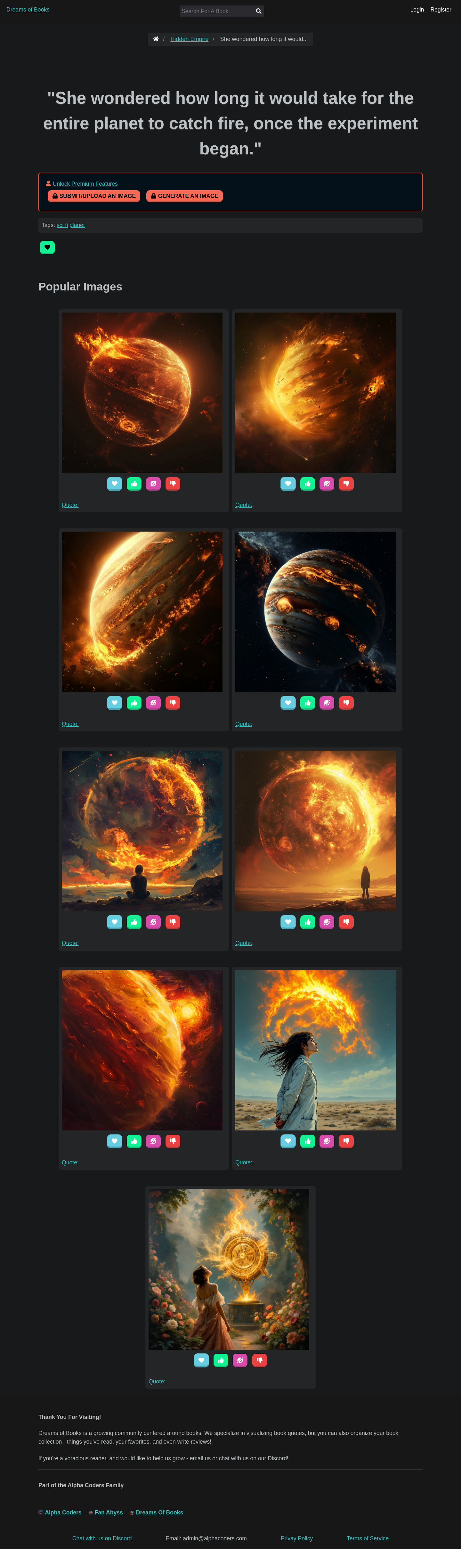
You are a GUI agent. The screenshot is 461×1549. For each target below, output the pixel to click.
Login (417, 9)
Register (440, 9)
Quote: (70, 505)
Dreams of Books (28, 9)
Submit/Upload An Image (94, 196)
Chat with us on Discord (102, 1538)
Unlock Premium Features (85, 184)
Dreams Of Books (159, 1512)
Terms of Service (368, 1538)
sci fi (62, 225)
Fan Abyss (109, 1512)
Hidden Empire (189, 39)
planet (77, 225)
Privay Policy (297, 1538)
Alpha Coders (63, 1512)
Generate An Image (184, 196)
